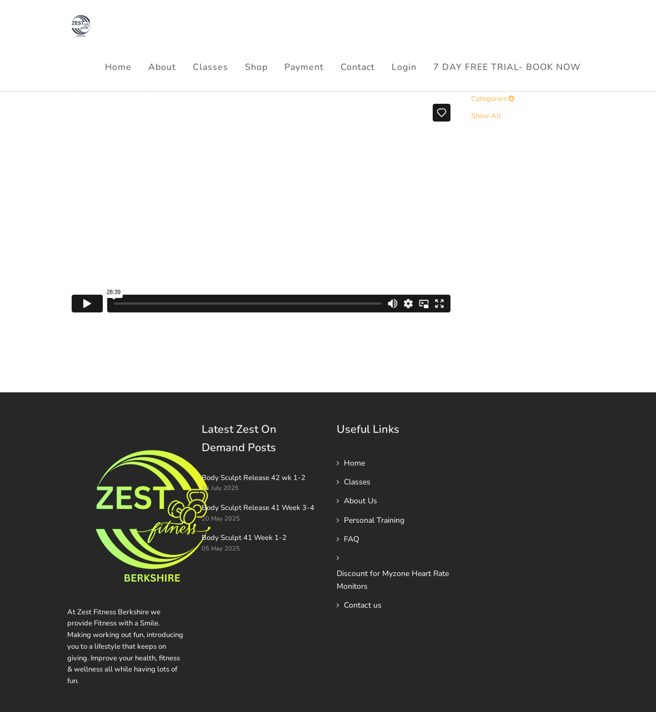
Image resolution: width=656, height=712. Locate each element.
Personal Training (374, 520)
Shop (256, 67)
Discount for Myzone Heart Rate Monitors (393, 579)
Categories (492, 99)
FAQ (351, 539)
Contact (357, 67)
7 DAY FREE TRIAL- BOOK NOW (507, 67)
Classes (210, 67)
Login (404, 67)
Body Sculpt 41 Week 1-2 (244, 538)
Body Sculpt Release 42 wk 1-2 (254, 478)
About (162, 67)
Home (118, 67)
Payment (304, 67)
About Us (360, 501)
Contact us (363, 605)
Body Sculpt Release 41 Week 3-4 (258, 508)
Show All (486, 116)
